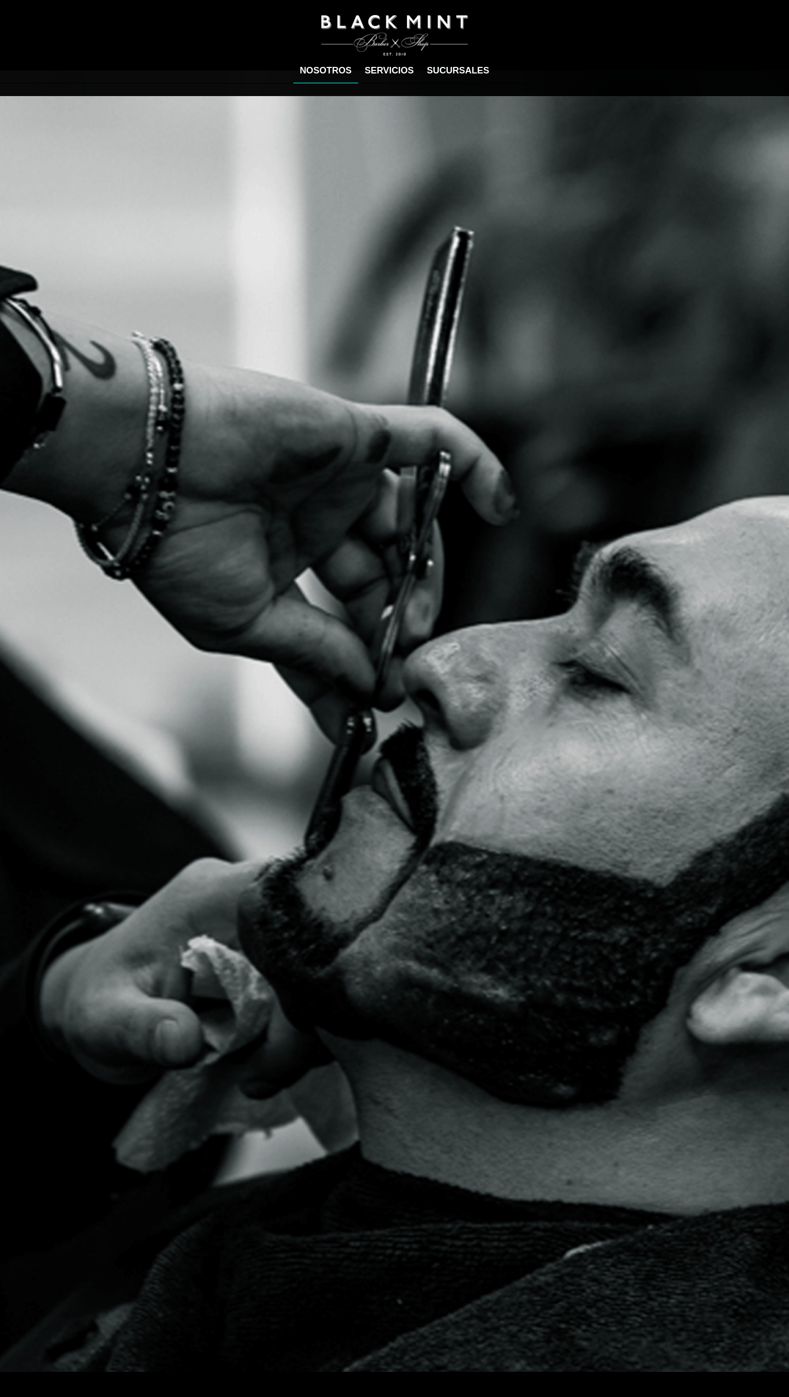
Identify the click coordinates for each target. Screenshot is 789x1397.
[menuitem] (325, 70)
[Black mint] (394, 35)
